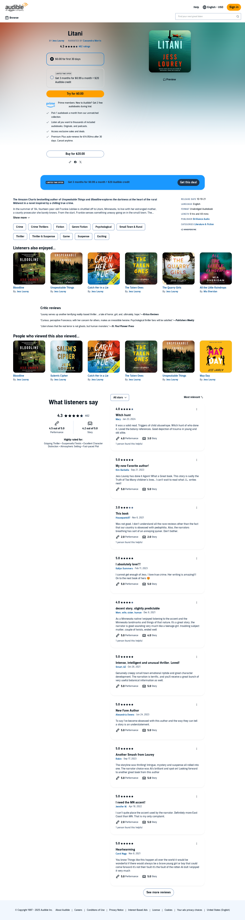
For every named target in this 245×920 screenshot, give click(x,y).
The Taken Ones (134, 287)
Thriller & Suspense (43, 236)
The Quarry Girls (172, 287)
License (156, 910)
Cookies (168, 910)
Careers (78, 910)
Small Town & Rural (130, 227)
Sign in (233, 7)
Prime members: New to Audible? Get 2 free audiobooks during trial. (80, 104)
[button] (70, 162)
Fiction (60, 227)
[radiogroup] (75, 70)
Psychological (103, 227)
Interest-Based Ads (138, 910)
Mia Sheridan (210, 291)
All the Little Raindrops (213, 287)
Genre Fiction (80, 227)
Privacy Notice (116, 910)
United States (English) (218, 910)
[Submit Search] (238, 16)
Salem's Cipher (59, 375)
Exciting (101, 236)
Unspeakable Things (62, 287)
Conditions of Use (96, 910)
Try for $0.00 (75, 94)
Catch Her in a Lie (98, 287)
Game (66, 236)
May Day (205, 375)
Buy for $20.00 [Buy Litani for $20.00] (75, 154)
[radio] (75, 59)
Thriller (20, 236)
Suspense (83, 236)
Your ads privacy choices (189, 910)
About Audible (63, 910)
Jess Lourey (23, 291)
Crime (19, 227)
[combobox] (208, 16)
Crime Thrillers (39, 227)
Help (196, 7)
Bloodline (18, 287)
